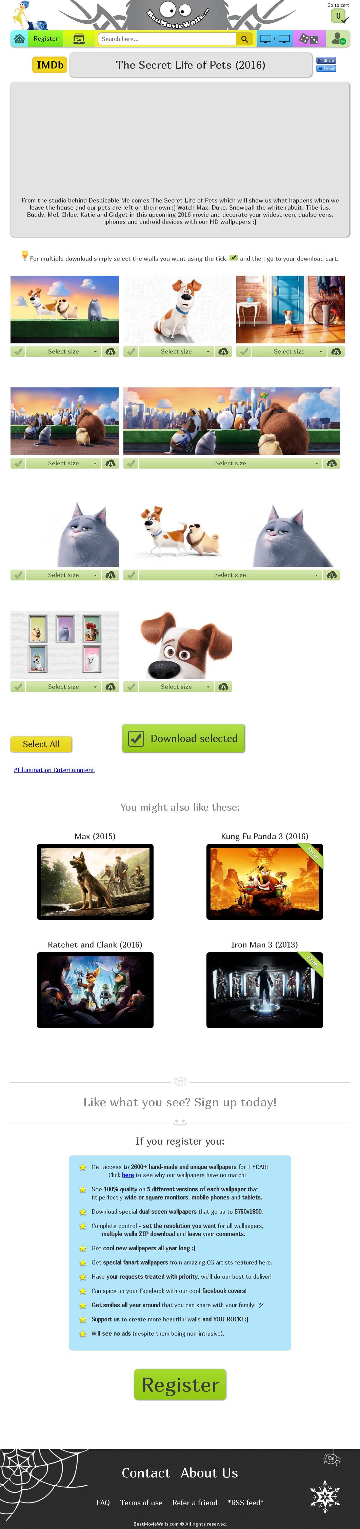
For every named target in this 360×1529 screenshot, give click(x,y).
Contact (146, 1472)
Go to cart (338, 5)
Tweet (326, 68)
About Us (209, 1472)
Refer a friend (195, 1503)
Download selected (180, 736)
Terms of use (141, 1503)
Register (46, 38)
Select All (41, 744)
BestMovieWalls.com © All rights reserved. (180, 1524)
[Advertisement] (180, 144)
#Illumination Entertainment (54, 769)
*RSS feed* (246, 1503)
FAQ (103, 1503)
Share (326, 60)
